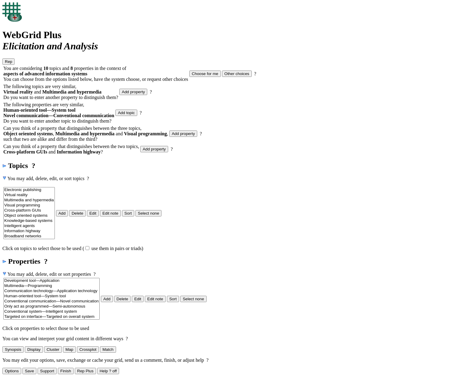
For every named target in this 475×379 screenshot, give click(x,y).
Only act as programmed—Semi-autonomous (51, 306)
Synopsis (13, 349)
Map (69, 349)
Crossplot (87, 349)
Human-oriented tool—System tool (51, 296)
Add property (133, 92)
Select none (148, 213)
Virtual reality (29, 195)
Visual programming (29, 205)
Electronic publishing (29, 190)
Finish (65, 371)
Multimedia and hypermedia (29, 200)
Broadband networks (29, 236)
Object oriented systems (29, 215)
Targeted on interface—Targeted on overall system (51, 316)
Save (29, 371)
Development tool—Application (51, 280)
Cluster (53, 349)
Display (34, 349)
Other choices (236, 73)
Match (107, 349)
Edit (92, 213)
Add (62, 213)
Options (12, 371)
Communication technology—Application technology (51, 291)
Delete (77, 213)
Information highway (29, 231)
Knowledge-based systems (29, 220)
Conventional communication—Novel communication (51, 301)
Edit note (110, 213)
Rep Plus (85, 371)
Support (47, 371)
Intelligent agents (29, 226)
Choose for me (205, 73)
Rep (8, 61)
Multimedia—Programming (51, 285)
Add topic (126, 112)
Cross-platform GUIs (29, 210)
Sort (128, 213)
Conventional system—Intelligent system (51, 311)
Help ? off (108, 371)
